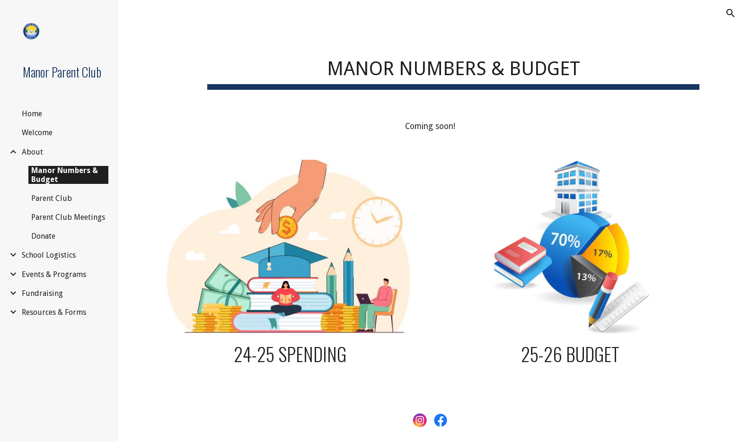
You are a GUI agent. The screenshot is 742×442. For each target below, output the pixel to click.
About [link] (32, 151)
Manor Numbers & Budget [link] (64, 175)
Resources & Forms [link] (54, 312)
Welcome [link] (37, 132)
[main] (453, 67)
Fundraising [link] (42, 293)
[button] (730, 13)
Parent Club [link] (51, 198)
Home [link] (32, 113)
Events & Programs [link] (54, 274)
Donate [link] (43, 236)
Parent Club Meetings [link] (68, 217)
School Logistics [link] (49, 255)
